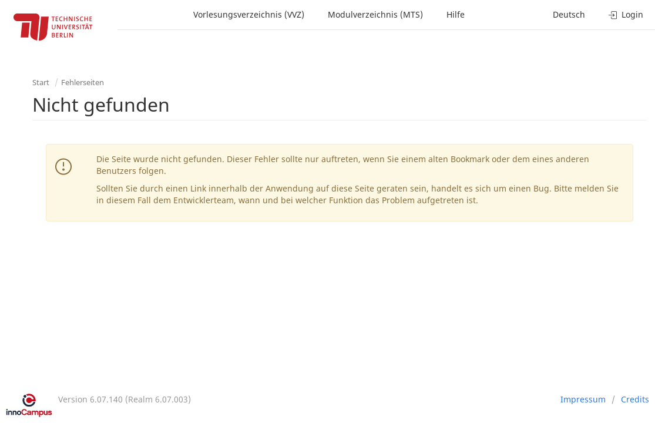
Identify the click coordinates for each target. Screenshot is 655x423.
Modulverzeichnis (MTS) (375, 14)
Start (40, 82)
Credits (635, 399)
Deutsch (569, 14)
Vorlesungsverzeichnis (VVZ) (248, 14)
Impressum (583, 399)
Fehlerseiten (82, 82)
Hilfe (455, 14)
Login (626, 14)
